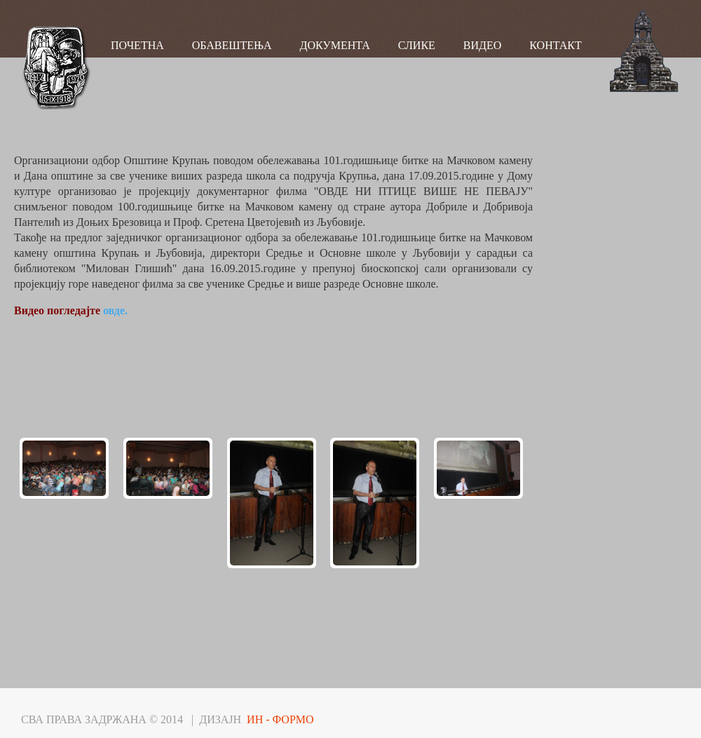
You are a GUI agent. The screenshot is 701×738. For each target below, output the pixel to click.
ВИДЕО (482, 45)
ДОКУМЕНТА (335, 45)
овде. (115, 310)
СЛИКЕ (416, 45)
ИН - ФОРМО (280, 719)
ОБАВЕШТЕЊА (232, 45)
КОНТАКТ (555, 45)
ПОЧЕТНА (137, 45)
